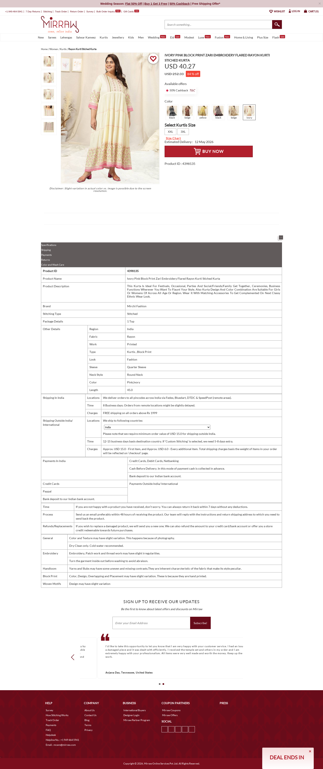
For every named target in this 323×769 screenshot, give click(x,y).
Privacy (88, 730)
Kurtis (104, 37)
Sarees (52, 37)
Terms (87, 725)
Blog (86, 720)
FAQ (48, 730)
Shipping (46, 249)
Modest (189, 37)
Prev (74, 657)
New (41, 37)
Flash (278, 37)
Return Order (76, 11)
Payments (46, 254)
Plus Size (262, 37)
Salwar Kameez (86, 37)
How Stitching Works (57, 715)
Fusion (222, 37)
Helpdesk (51, 734)
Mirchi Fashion (136, 306)
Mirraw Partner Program (136, 720)
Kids (131, 37)
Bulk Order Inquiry (105, 11)
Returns (45, 259)
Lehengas (66, 37)
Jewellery (118, 37)
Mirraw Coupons (171, 710)
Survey (89, 11)
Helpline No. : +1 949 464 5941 (62, 739)
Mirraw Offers (170, 715)
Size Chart (173, 138)
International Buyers (134, 710)
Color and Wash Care (52, 264)
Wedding (157, 37)
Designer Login (131, 715)
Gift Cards (131, 11)
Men (141, 37)
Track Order (61, 11)
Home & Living (243, 37)
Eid (175, 37)
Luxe (204, 37)
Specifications (48, 245)
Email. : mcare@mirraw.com (61, 744)
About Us (89, 710)
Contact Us (90, 715)
